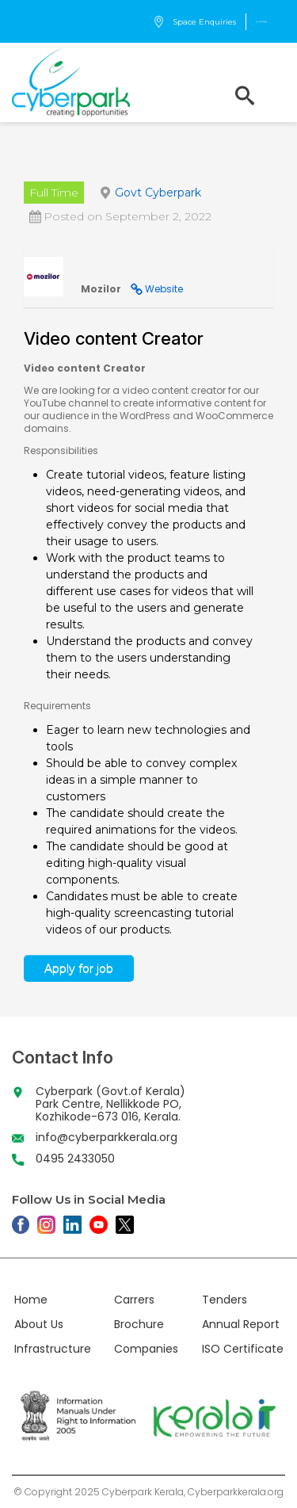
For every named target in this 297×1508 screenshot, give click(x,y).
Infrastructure (52, 1349)
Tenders (224, 1300)
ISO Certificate (243, 1349)
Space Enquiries (194, 22)
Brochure (139, 1324)
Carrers (134, 1300)
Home (31, 1300)
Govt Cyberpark (158, 192)
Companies (146, 1349)
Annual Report (241, 1324)
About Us (38, 1324)
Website (164, 289)
